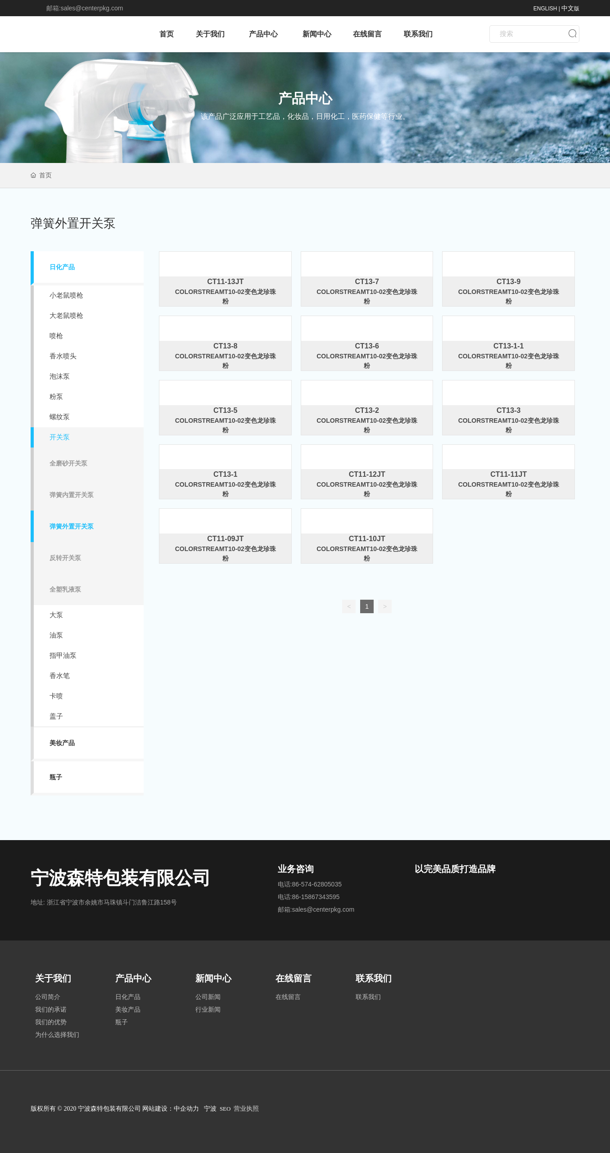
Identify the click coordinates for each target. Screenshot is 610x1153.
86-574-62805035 (317, 884)
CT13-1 (225, 474)
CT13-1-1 (508, 346)
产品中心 (305, 98)
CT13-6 (367, 346)
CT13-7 (367, 281)
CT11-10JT (367, 539)
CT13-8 (225, 346)
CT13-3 (508, 410)
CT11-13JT (225, 281)
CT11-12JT (367, 474)
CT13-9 (508, 281)
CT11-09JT (225, 539)
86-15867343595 (315, 896)
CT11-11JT (508, 474)
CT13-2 (367, 410)
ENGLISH (545, 8)
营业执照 (246, 1108)
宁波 (210, 1108)
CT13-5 (225, 410)
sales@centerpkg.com (92, 8)
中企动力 (186, 1108)
